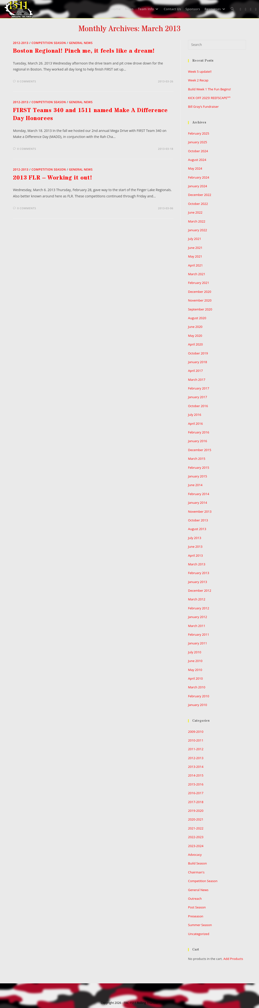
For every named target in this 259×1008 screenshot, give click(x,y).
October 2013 (198, 520)
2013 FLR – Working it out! (52, 178)
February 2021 (198, 283)
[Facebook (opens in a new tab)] (245, 9)
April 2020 (195, 344)
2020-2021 (195, 819)
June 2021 (195, 247)
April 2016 (195, 423)
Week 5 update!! (200, 71)
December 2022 (199, 195)
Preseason (195, 916)
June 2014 (195, 485)
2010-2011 (195, 740)
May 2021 (195, 256)
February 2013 (198, 573)
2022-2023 (195, 837)
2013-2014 (195, 766)
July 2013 (194, 538)
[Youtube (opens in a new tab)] (255, 9)
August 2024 (197, 160)
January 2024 (197, 186)
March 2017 (196, 379)
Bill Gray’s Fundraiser (203, 106)
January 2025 (197, 142)
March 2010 (196, 687)
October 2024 (198, 151)
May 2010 (195, 670)
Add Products (233, 959)
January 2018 (197, 362)
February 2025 (198, 133)
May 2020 (195, 335)
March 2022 (196, 221)
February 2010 (198, 696)
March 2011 (196, 626)
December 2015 (199, 450)
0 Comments (26, 81)
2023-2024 (195, 846)
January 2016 (197, 441)
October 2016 (198, 406)
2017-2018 (195, 802)
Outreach (195, 898)
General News (81, 43)
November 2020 (199, 300)
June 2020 (195, 326)
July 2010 (194, 652)
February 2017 (198, 388)
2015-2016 (195, 784)
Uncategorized (198, 934)
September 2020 (200, 309)
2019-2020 (195, 810)
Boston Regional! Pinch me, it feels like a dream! (84, 51)
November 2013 (199, 511)
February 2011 (198, 634)
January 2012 (197, 617)
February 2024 (198, 177)
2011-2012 (195, 749)
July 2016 (194, 414)
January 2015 (197, 476)
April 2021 (195, 265)
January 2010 (197, 705)
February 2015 (198, 467)
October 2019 (198, 353)
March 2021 (196, 274)
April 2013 (195, 555)
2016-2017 (195, 793)
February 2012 (198, 608)
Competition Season (49, 43)
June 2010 (195, 661)
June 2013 (195, 546)
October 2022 (198, 204)
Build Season (197, 863)
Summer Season (200, 925)
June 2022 (195, 212)
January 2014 (197, 502)
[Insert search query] (217, 45)
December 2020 (199, 291)
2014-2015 (195, 775)
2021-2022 (195, 828)
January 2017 (197, 397)
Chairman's (196, 872)
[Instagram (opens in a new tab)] (250, 9)
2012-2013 (20, 43)
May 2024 (195, 168)
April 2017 (195, 370)
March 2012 (196, 599)
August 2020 (197, 318)
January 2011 (197, 643)
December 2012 (199, 590)
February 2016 (198, 432)
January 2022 (197, 230)
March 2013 (196, 564)
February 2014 (198, 494)
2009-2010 (195, 731)
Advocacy (195, 854)
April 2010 (195, 678)
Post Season (197, 907)
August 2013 (197, 529)
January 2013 (197, 582)
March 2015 (196, 458)
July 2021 (194, 239)
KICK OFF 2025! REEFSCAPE (209, 98)
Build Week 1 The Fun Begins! (209, 89)
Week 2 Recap (198, 80)
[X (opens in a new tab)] (240, 9)
